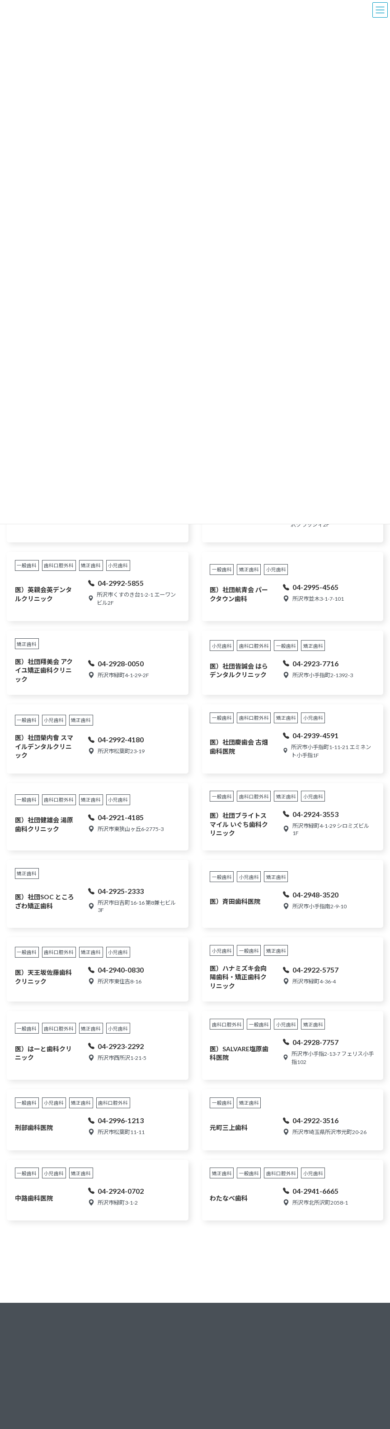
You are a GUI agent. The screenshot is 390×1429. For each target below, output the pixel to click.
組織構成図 (291, 1361)
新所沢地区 (214, 1353)
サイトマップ (294, 1408)
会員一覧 (289, 1347)
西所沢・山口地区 (222, 1399)
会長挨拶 (289, 1331)
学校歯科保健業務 (144, 1337)
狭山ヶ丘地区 (217, 1322)
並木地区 (211, 1383)
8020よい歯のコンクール (150, 1357)
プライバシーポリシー (305, 1392)
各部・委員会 (294, 1377)
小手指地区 (214, 1337)
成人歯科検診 (138, 1414)
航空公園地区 (217, 1368)
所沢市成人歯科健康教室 (149, 1395)
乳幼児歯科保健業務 (146, 1322)
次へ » (212, 1247)
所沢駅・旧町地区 (222, 1414)
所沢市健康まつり (144, 1376)
